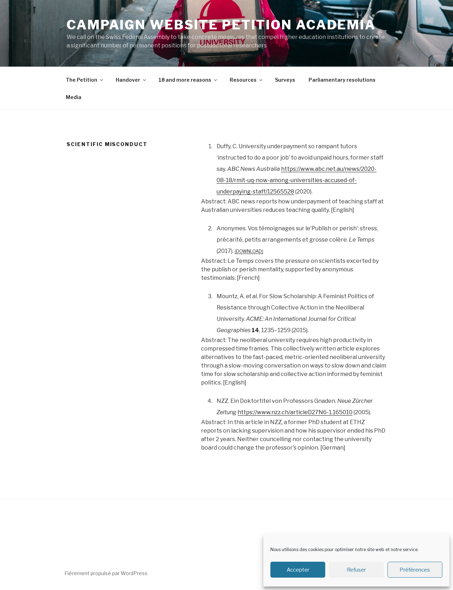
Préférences (415, 570)
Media (73, 97)
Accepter (298, 570)
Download (249, 251)
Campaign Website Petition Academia (221, 25)
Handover (131, 80)
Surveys (285, 80)
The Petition (85, 80)
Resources (246, 80)
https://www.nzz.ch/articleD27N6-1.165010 (294, 412)
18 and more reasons (188, 80)
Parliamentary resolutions (342, 80)
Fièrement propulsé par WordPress (106, 573)
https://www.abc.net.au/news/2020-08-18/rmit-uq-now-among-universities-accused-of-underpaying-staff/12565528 (297, 180)
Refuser (356, 570)
